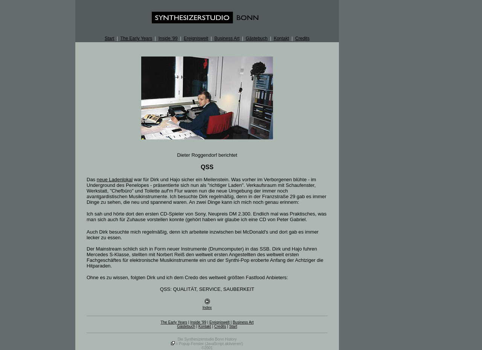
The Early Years (136, 38)
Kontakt (281, 38)
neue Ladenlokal (115, 179)
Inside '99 (168, 38)
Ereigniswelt (196, 38)
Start (109, 38)
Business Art (226, 38)
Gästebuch (256, 38)
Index (207, 308)
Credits (302, 38)
